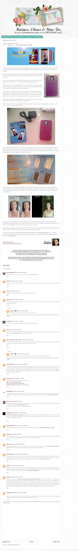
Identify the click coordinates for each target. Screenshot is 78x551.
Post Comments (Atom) (14, 544)
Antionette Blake (10, 272)
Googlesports (9, 412)
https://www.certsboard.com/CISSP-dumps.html (29, 479)
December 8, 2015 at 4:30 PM (20, 364)
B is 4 (7, 329)
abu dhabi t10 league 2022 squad (14, 414)
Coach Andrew (9, 364)
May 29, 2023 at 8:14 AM (15, 434)
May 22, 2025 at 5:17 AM (16, 477)
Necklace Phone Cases (33, 470)
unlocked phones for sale (22, 404)
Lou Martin (8, 321)
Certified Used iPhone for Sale (47, 427)
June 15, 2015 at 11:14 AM (23, 353)
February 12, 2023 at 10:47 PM (21, 425)
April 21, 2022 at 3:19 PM (18, 391)
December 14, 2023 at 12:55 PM (17, 444)
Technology (29, 45)
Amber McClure (18, 45)
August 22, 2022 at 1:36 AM (16, 401)
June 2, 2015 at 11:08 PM (27, 339)
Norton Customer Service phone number (15, 383)
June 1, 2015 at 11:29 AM (17, 321)
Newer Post (6, 542)
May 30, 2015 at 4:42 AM (16, 281)
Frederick (8, 477)
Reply (7, 276)
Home (5, 37)
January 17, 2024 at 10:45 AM (20, 454)
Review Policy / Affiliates (16, 37)
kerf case (19, 437)
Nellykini (8, 465)
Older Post (56, 542)
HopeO (8, 434)
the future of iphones (53, 394)
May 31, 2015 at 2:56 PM (22, 310)
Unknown (12, 310)
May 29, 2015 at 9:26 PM (20, 272)
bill (7, 291)
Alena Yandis (9, 378)
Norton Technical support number (13, 382)
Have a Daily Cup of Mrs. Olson (13, 339)
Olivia (7, 401)
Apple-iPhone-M (10, 425)
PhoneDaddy (9, 391)
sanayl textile (9, 492)
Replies (9, 308)
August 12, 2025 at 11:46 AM (19, 492)
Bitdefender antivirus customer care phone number (17, 384)
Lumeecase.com (12, 235)
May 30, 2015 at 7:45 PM (13, 291)
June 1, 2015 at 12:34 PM (15, 329)
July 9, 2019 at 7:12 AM (18, 378)
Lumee (26, 69)
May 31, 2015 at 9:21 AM (17, 299)
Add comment (6, 502)
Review (24, 45)
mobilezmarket (9, 454)
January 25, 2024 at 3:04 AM (17, 465)
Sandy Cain (9, 299)
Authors (29, 37)
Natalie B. (8, 281)
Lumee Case (18, 99)
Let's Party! (38, 37)
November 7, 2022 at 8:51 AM (20, 412)
